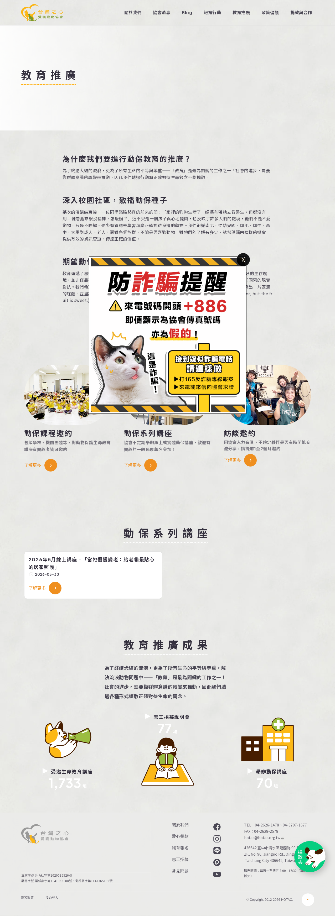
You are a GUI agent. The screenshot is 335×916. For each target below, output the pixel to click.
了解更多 (33, 465)
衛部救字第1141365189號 (94, 880)
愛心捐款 (180, 836)
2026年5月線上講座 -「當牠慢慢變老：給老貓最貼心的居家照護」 (92, 563)
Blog (187, 12)
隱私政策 (27, 897)
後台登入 (51, 897)
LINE (216, 850)
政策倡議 (270, 12)
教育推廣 (241, 12)
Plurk (216, 862)
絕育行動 (212, 12)
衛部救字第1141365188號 (53, 880)
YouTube (216, 874)
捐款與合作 (301, 12)
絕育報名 (180, 848)
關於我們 (133, 12)
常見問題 (180, 871)
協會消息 (161, 12)
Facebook (216, 827)
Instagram (216, 839)
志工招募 (180, 859)
